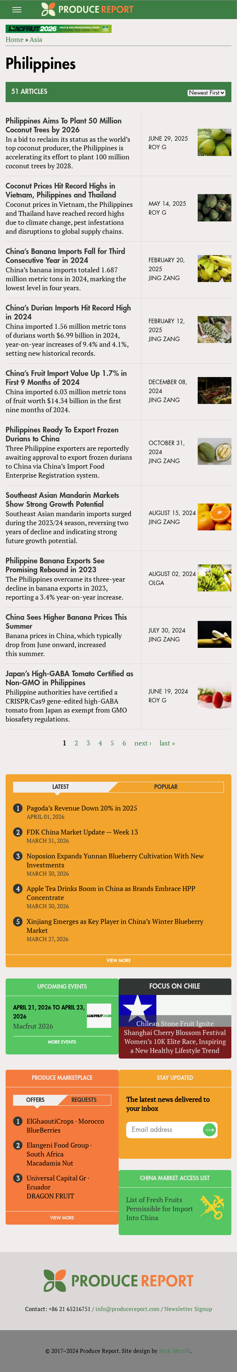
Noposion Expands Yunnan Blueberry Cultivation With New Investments (115, 860)
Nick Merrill (174, 1350)
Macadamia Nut (50, 1162)
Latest (60, 787)
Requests (84, 1100)
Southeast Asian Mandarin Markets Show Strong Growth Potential (62, 499)
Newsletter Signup (188, 1309)
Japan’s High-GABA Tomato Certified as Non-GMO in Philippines (69, 678)
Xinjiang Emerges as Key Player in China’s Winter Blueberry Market (115, 926)
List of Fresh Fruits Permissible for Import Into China (159, 1208)
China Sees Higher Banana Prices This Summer (66, 621)
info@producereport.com (127, 1309)
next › (142, 742)
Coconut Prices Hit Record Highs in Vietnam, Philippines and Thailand (61, 190)
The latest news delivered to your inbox (168, 1104)
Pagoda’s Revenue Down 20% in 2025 (82, 807)
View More (62, 1218)
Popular (165, 787)
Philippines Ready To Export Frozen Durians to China (62, 434)
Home (15, 39)
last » (167, 742)
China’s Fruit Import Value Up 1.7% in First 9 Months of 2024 (66, 378)
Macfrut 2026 (33, 1026)
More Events (62, 1042)
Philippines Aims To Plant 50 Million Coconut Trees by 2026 (64, 125)
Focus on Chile (174, 986)
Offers (35, 1100)
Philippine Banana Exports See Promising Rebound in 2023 (55, 565)
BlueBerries (44, 1130)
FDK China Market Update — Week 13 (82, 831)
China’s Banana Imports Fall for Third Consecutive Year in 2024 (65, 256)
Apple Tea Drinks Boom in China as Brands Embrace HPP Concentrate (111, 893)
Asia (36, 39)
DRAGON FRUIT (50, 1195)
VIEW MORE (119, 960)
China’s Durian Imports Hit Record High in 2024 (68, 312)
